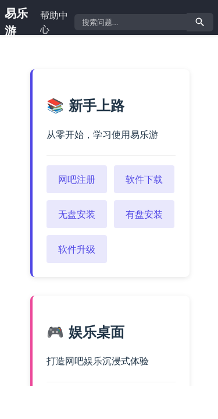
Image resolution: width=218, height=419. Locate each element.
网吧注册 (76, 179)
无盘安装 (76, 214)
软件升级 (76, 249)
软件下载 (144, 179)
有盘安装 (144, 214)
